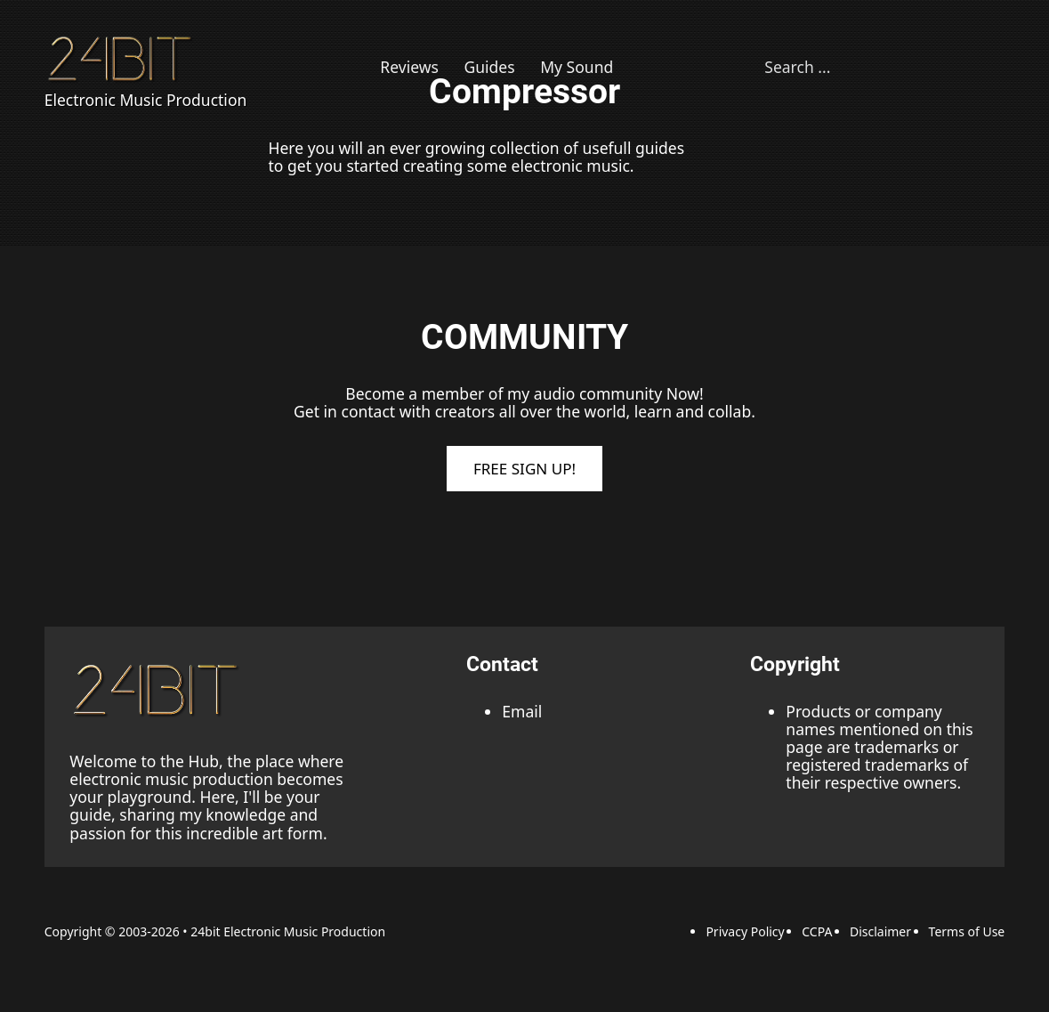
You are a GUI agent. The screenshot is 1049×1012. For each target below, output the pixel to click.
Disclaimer (880, 931)
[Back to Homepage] (122, 58)
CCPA (817, 931)
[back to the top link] (158, 689)
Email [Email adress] (522, 711)
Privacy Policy (745, 931)
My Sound (576, 67)
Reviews (409, 67)
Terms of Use (967, 931)
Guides (489, 67)
